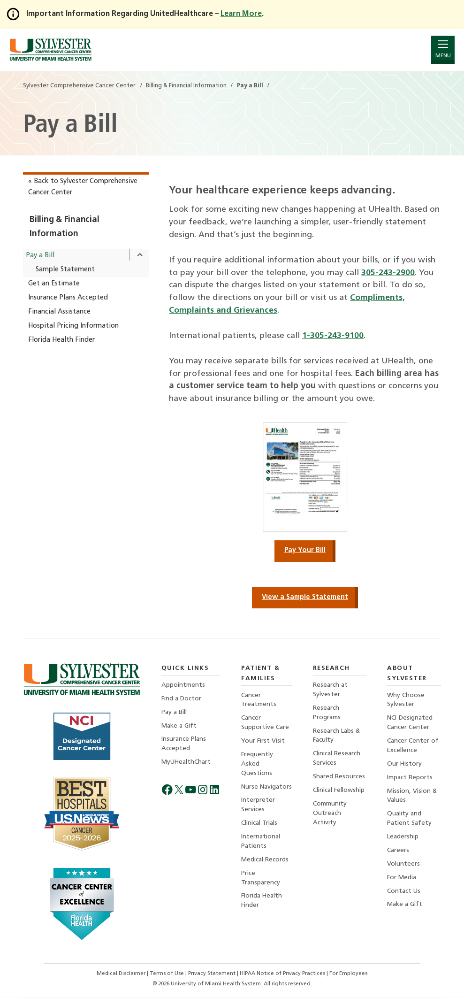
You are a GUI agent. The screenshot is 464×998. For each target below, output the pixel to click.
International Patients (260, 843)
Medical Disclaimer (121, 974)
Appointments (183, 686)
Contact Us (403, 894)
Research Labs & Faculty (336, 737)
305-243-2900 (388, 273)
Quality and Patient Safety (409, 820)
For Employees (349, 974)
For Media (401, 880)
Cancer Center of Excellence (413, 746)
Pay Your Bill (305, 550)
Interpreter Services (258, 806)
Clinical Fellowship (339, 792)
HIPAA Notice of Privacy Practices (284, 974)
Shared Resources (339, 778)
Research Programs (327, 713)
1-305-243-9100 (333, 336)
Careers (398, 852)
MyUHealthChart (186, 763)
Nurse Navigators (266, 788)
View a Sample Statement (304, 597)
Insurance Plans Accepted (68, 297)
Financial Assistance (59, 311)
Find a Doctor (181, 699)
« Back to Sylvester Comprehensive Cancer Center (82, 187)
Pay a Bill (40, 255)
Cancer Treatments (258, 700)
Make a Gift (179, 727)
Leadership (402, 839)
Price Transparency (260, 880)
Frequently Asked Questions (257, 764)
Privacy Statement (213, 974)
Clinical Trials (259, 825)
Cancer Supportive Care (265, 723)
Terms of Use (168, 974)
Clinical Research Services (336, 760)
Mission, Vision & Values (412, 797)
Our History (404, 765)
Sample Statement (65, 269)
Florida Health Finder (61, 340)
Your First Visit (263, 742)
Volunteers (403, 866)
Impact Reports (410, 779)
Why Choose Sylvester (406, 700)
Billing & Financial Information (64, 226)
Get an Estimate (54, 283)
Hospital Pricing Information (73, 326)
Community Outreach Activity (330, 814)
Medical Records (265, 862)
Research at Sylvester (330, 690)
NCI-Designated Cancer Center (410, 723)
